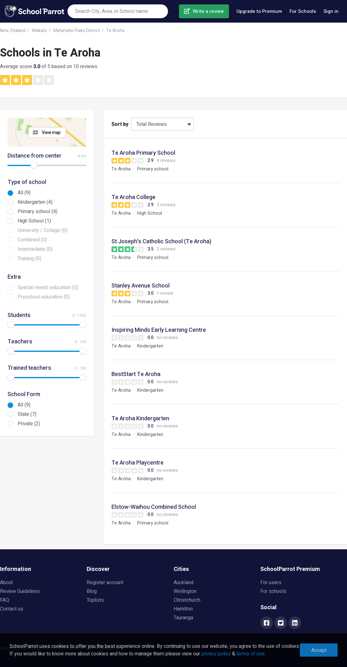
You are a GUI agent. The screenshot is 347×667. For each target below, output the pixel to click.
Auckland (183, 582)
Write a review (208, 11)
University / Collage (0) (43, 230)
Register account (105, 582)
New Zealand (12, 30)
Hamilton (183, 609)
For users (270, 582)
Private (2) (29, 424)
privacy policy (216, 654)
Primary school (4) (37, 211)
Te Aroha (115, 30)
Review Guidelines (20, 591)
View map (51, 132)
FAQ (4, 600)
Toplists (95, 600)
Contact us (11, 609)
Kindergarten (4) (35, 202)
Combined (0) (32, 240)
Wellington (185, 591)
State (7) (27, 414)
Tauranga (183, 617)
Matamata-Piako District (76, 30)
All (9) (24, 192)
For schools (273, 591)
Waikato (39, 30)
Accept (319, 650)
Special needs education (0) (48, 287)
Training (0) (29, 258)
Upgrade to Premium (259, 11)
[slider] (33, 165)
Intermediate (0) (35, 249)
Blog (92, 591)
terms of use (250, 654)
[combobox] (118, 11)
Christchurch (187, 600)
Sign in (331, 11)
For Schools (303, 11)
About (6, 582)
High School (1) (34, 221)
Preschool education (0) (44, 297)
